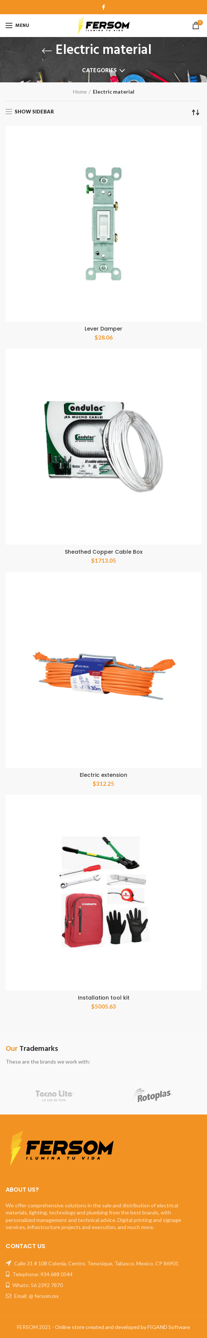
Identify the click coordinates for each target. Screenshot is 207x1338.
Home (80, 91)
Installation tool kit (104, 997)
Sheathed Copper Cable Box (104, 551)
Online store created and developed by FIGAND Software (122, 1327)
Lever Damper (103, 328)
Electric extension (103, 775)
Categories (99, 70)
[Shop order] (195, 112)
